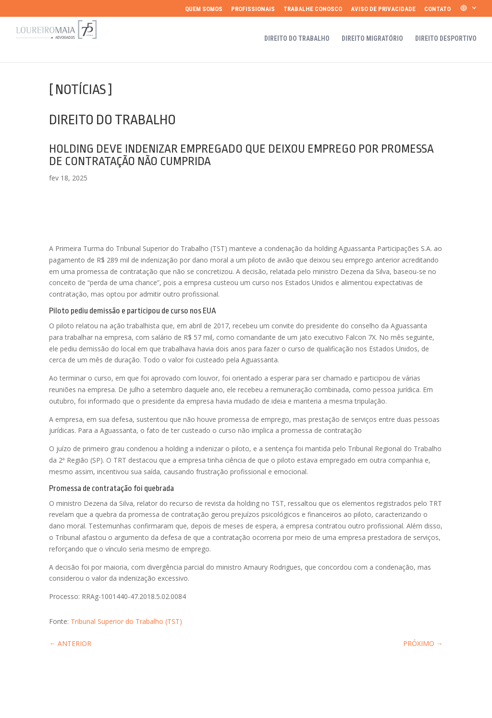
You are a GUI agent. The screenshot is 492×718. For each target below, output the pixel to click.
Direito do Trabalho (297, 38)
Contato (437, 9)
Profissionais (253, 9)
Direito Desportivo (446, 38)
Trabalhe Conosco (312, 9)
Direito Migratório (372, 38)
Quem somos (203, 9)
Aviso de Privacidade (383, 9)
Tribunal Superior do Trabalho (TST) (126, 621)
